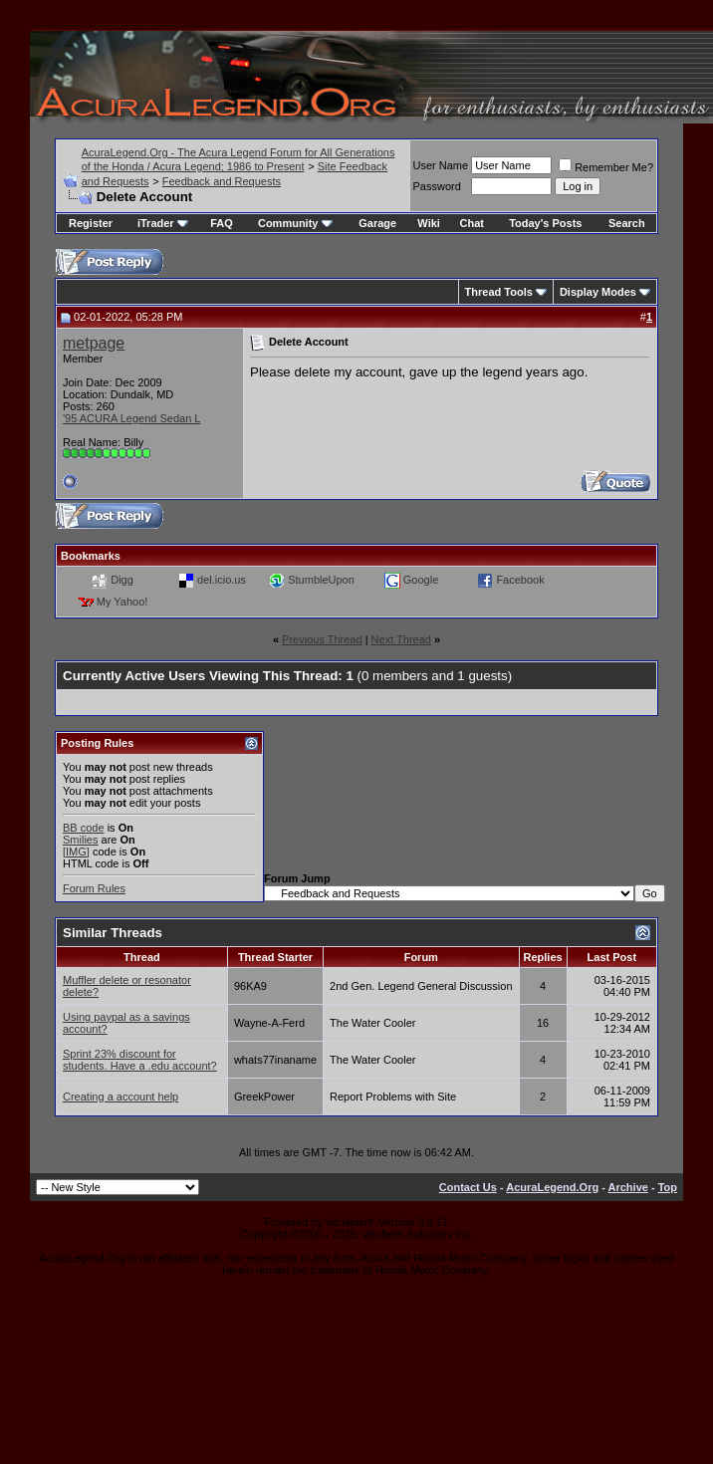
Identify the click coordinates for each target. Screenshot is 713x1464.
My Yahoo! (122, 601)
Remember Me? (606, 167)
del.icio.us (221, 579)
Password (437, 186)
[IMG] (76, 851)
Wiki (428, 223)
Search (626, 223)
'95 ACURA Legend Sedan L (131, 418)
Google (420, 579)
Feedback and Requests (221, 181)
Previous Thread (322, 639)
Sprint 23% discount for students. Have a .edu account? (140, 1060)
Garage (377, 223)
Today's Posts (545, 223)
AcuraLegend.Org (552, 1187)
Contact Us (468, 1187)
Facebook (520, 579)
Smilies (80, 840)
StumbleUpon (321, 579)
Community (295, 223)
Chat (472, 223)
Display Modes (598, 292)
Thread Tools (499, 292)
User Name (441, 165)
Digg (122, 579)
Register (91, 223)
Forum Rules (94, 888)
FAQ (221, 223)
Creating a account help (120, 1096)
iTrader (162, 223)
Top (667, 1187)
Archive (628, 1187)
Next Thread (401, 639)
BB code (84, 828)
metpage (93, 343)
